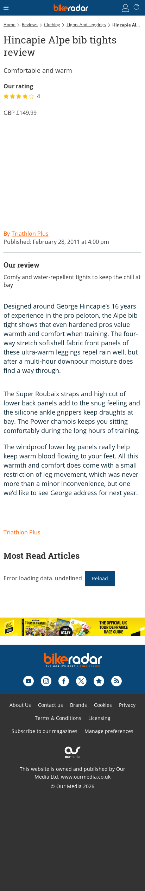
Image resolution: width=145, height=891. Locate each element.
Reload (100, 578)
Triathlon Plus (22, 532)
